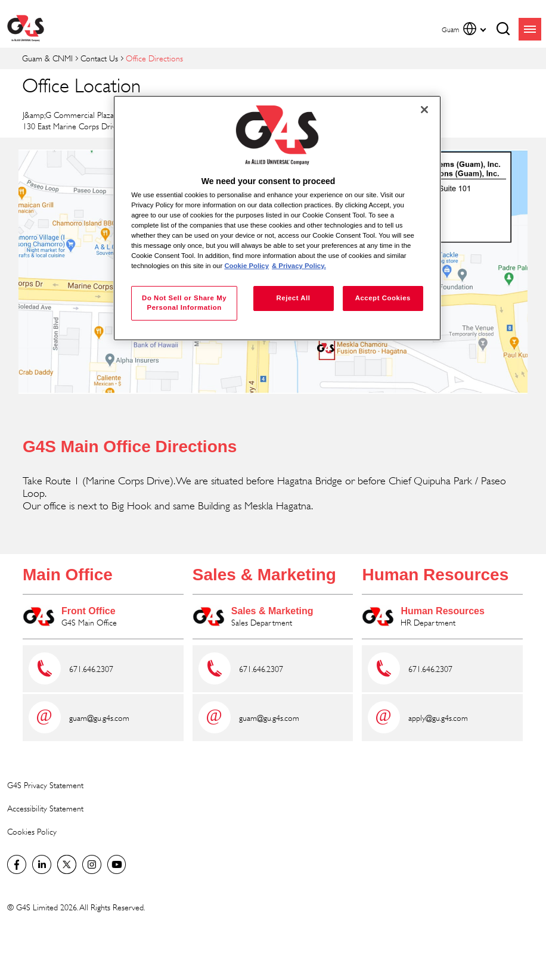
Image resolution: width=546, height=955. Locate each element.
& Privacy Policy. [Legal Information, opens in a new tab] (299, 265)
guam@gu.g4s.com (99, 718)
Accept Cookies (383, 297)
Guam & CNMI (47, 58)
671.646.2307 (91, 669)
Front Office (88, 611)
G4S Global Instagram (91, 864)
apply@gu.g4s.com (438, 718)
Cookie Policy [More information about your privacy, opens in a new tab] (246, 265)
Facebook (16, 864)
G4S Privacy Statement (45, 785)
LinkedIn (41, 864)
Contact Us (99, 58)
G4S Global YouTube (116, 864)
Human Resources (435, 574)
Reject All (293, 297)
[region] (277, 218)
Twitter (66, 864)
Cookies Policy (32, 831)
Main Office (68, 574)
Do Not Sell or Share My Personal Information (184, 302)
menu (530, 29)
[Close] (424, 110)
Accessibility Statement (45, 808)
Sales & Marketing (264, 574)
